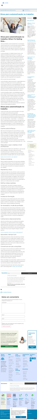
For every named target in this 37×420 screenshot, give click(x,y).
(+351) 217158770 (27, 398)
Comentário (4, 302)
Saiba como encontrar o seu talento (9, 156)
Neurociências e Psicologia (8, 10)
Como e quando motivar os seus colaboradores (11, 232)
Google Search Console (30, 77)
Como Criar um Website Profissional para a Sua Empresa (31, 96)
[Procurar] (34, 18)
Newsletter (30, 161)
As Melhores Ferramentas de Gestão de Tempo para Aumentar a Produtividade (31, 115)
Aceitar (25, 417)
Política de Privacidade (12, 275)
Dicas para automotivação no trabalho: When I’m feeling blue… (32, 155)
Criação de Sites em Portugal (32, 163)
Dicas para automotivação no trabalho (31, 151)
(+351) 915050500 (33, 398)
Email (3, 318)
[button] (2, 5)
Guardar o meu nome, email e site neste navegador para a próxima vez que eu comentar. (13, 323)
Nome (3, 314)
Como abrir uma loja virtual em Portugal (31, 131)
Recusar (17, 417)
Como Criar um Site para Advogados (31, 57)
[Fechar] (30, 409)
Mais (25, 415)
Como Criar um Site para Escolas (31, 40)
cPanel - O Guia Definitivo (31, 24)
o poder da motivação (17, 266)
